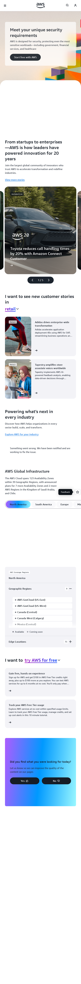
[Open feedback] (77, 492)
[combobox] (12, 309)
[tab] (18, 504)
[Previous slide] (31, 280)
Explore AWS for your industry (22, 434)
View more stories (15, 179)
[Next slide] (50, 280)
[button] (25, 57)
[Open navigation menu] (4, 5)
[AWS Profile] (75, 6)
